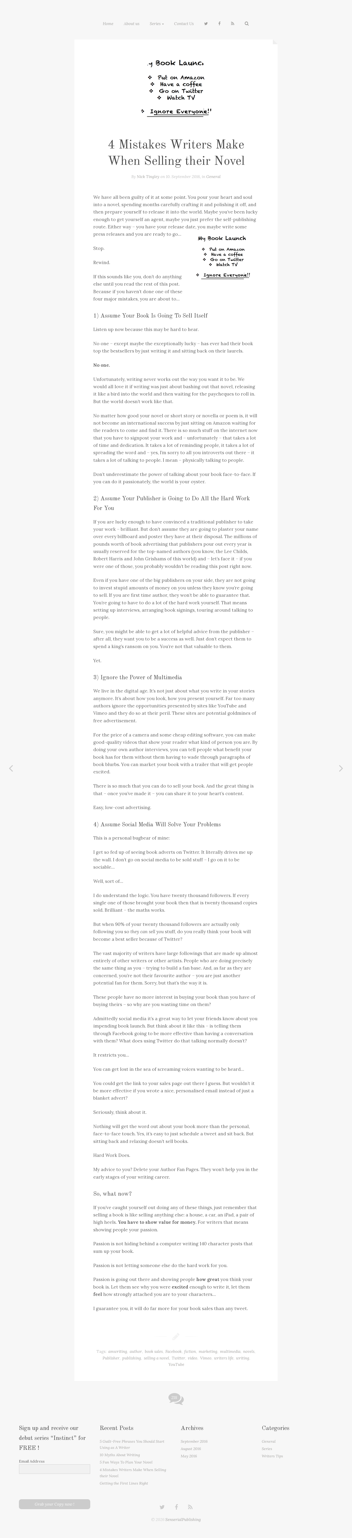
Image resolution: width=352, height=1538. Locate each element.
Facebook (173, 1351)
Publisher (111, 1357)
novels (248, 1351)
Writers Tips (272, 1455)
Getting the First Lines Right (124, 1482)
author (136, 1351)
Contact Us (184, 23)
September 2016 (194, 1440)
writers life (223, 1357)
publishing (131, 1357)
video (192, 1357)
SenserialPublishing (183, 1519)
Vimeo (205, 1357)
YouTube (176, 1364)
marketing (208, 1351)
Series (155, 23)
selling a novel (156, 1357)
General (213, 176)
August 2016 (191, 1448)
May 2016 (189, 1455)
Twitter (178, 1357)
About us (131, 23)
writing (242, 1357)
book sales (154, 1351)
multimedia (230, 1351)
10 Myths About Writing (120, 1454)
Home (108, 23)
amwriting (117, 1351)
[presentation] (48, 1486)
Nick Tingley (148, 176)
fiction (190, 1351)
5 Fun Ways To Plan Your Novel (126, 1461)
